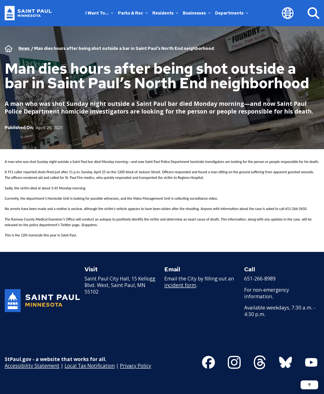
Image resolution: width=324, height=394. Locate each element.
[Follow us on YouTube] (311, 362)
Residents (165, 13)
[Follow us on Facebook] (208, 362)
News (23, 48)
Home (8, 48)
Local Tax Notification (90, 365)
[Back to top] (309, 384)
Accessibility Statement (32, 365)
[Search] (313, 13)
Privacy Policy (135, 365)
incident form (180, 285)
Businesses (196, 13)
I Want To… (99, 13)
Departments (231, 13)
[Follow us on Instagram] (234, 362)
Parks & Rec (133, 13)
